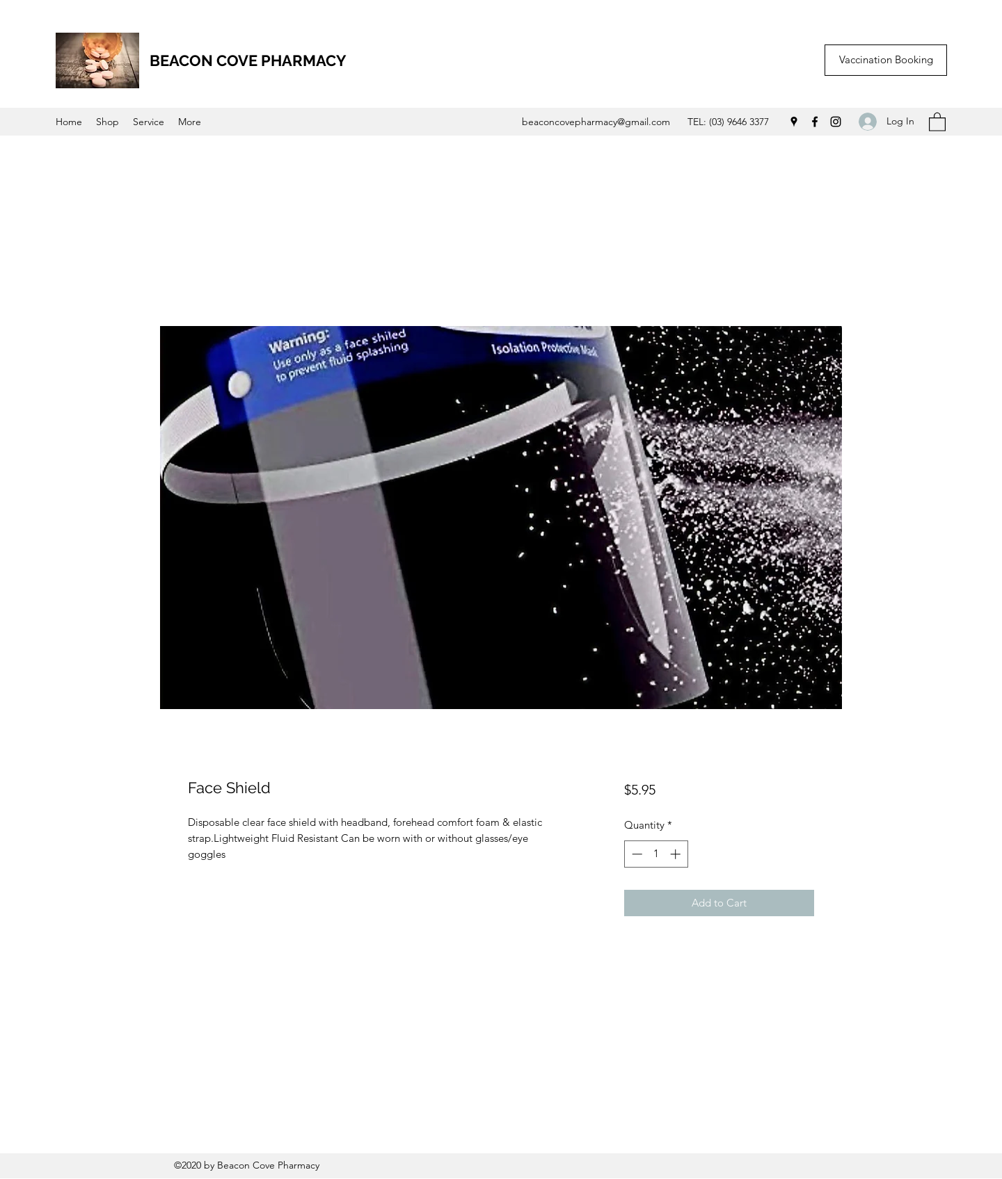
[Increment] (676, 854)
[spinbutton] (655, 854)
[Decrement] (635, 854)
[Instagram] (836, 122)
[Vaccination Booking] (886, 60)
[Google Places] (794, 122)
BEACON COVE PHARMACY (248, 60)
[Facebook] (815, 122)
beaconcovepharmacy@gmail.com (596, 121)
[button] (937, 121)
